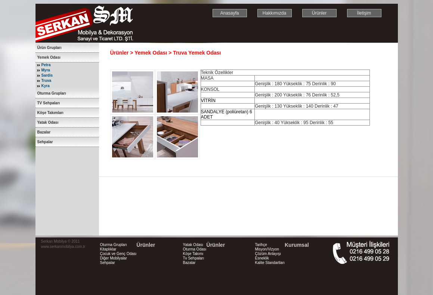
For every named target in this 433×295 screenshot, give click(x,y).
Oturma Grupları (51, 93)
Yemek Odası (49, 57)
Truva (46, 81)
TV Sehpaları (48, 103)
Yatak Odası (48, 122)
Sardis (47, 75)
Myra (45, 70)
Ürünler (319, 13)
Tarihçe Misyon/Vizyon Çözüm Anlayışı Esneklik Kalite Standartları (270, 254)
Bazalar (44, 132)
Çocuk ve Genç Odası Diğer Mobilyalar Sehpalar (118, 258)
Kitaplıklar (108, 249)
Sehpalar (45, 142)
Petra (46, 65)
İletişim (364, 13)
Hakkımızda (274, 13)
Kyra (45, 86)
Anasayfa (229, 13)
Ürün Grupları (49, 48)
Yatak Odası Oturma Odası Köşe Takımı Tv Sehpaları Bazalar (195, 254)
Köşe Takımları (50, 113)
